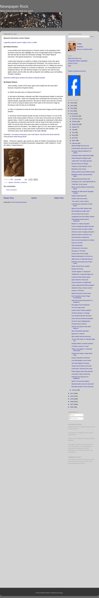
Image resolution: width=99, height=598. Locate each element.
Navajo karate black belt (79, 196)
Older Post (58, 198)
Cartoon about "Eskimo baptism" (82, 310)
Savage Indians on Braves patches (82, 343)
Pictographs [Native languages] (77, 61)
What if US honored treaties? (80, 381)
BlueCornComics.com (75, 58)
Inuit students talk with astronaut (81, 315)
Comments (73, 418)
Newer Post (9, 198)
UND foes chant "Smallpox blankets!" (83, 232)
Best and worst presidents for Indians (83, 240)
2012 (72, 114)
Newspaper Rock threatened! (81, 305)
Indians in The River (78, 290)
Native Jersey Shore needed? (81, 266)
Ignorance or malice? (78, 333)
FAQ (69, 66)
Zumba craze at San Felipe (80, 253)
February (75, 143)
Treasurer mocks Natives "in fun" (82, 166)
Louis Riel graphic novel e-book (81, 360)
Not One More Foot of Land (80, 214)
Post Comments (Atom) (19, 202)
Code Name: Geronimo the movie (82, 368)
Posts (71, 415)
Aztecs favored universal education (82, 318)
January (74, 390)
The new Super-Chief (78, 307)
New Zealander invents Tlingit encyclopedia (81, 296)
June (73, 132)
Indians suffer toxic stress (79, 198)
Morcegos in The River (79, 251)
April (73, 138)
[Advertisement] (81, 480)
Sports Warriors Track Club (80, 279)
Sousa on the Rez (77, 242)
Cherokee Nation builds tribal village (83, 155)
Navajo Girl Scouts (77, 269)
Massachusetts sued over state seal (83, 384)
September (75, 124)
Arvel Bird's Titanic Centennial (81, 374)
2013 (72, 111)
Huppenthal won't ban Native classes (83, 216)
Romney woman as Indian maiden (82, 229)
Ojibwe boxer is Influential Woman (82, 259)
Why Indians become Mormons (81, 336)
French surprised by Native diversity (83, 226)
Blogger (60, 593)
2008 (72, 401)
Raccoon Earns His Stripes (80, 163)
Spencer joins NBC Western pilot (82, 208)
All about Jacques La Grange (81, 313)
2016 (72, 103)
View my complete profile (84, 49)
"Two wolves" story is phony (80, 201)
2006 (72, 407)
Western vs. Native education (81, 223)
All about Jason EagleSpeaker (81, 321)
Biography (80, 46)
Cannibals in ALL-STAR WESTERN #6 (83, 181)
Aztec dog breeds (77, 245)
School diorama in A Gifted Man (81, 282)
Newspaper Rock (14, 6)
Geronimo (23, 134)
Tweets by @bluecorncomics (77, 71)
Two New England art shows (80, 363)
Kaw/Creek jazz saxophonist (80, 237)
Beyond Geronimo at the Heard (81, 293)
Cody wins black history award (81, 277)
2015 (72, 105)
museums (24, 182)
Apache (11, 182)
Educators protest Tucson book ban (82, 386)
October (74, 121)
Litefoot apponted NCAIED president (83, 285)
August (74, 127)
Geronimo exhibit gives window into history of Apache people (24, 78)
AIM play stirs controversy (80, 248)
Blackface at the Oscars (79, 169)
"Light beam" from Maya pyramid (82, 161)
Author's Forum (73, 63)
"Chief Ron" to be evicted (79, 184)
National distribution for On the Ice (82, 256)
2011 (72, 393)
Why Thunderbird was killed (80, 331)
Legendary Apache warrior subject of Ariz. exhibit (20, 42)
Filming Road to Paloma (79, 324)
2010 (72, 396)
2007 (72, 404)
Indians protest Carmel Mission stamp (83, 172)
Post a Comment (11, 190)
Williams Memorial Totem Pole (81, 179)
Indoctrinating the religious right (81, 158)
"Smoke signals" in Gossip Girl (81, 271)
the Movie (42, 134)
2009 (72, 399)
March (74, 140)
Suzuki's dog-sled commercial (81, 358)
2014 (72, 108)
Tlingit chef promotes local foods (82, 366)
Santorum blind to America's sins (82, 234)
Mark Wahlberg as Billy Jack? (81, 211)
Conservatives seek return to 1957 (82, 148)
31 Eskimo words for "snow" (80, 346)
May (73, 135)
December (75, 116)
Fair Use (70, 446)
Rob (11, 179)
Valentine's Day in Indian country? (82, 288)
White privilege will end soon (80, 145)
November (75, 119)
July (73, 129)
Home (34, 198)
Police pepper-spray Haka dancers (82, 371)
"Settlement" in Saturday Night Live (82, 274)
